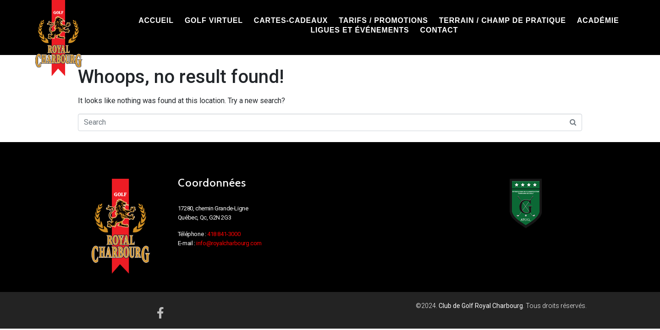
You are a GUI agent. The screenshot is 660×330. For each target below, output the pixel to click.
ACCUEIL (156, 20)
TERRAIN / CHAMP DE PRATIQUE (502, 20)
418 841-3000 (223, 234)
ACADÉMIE (598, 20)
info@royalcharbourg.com (229, 243)
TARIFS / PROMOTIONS (383, 20)
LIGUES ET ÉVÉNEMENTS (359, 30)
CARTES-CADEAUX (291, 20)
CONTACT (439, 30)
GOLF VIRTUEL (214, 20)
